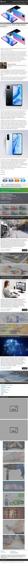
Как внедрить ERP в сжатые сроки (7, 372)
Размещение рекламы (14, 552)
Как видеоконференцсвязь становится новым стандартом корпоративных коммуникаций (12, 277)
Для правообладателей (14, 553)
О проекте (18, 1)
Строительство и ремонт (5, 387)
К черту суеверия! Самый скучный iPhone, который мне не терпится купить (8, 197)
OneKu (4, 1)
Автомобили (3, 386)
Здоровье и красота (4, 392)
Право (2, 394)
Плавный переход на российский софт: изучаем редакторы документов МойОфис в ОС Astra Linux (8, 316)
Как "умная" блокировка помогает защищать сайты (8, 207)
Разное (2, 393)
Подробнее (24, 250)
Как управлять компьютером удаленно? (10, 336)
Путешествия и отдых (5, 389)
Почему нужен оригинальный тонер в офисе (8, 255)
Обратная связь (3, 552)
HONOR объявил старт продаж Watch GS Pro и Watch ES (17, 66)
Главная (14, 1)
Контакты (23, 1)
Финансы (2, 388)
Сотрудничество (13, 551)
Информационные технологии (5, 202)
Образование (3, 391)
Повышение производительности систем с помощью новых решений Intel (7, 327)
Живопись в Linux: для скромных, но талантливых (8, 267)
